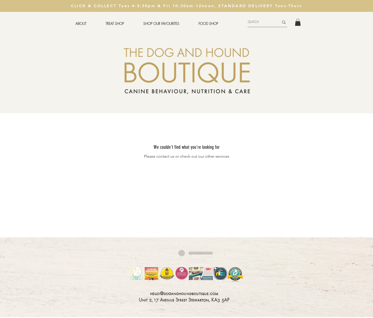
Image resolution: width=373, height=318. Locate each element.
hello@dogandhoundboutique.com (184, 293)
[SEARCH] (260, 22)
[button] (115, 23)
